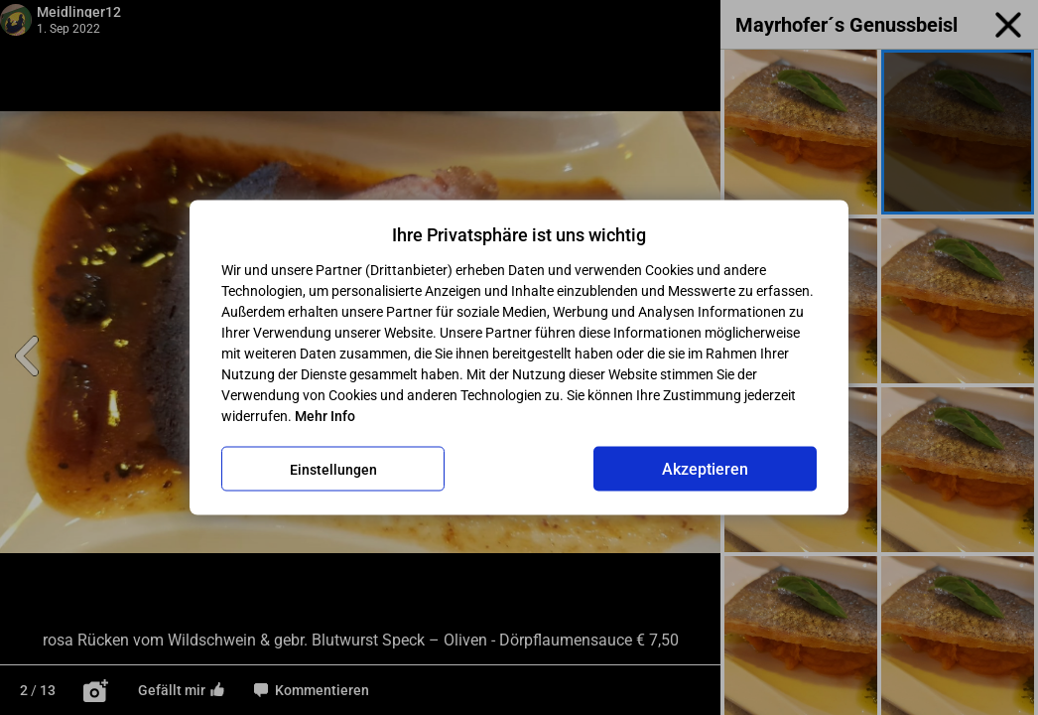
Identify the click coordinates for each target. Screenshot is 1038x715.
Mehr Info (325, 416)
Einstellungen (333, 469)
